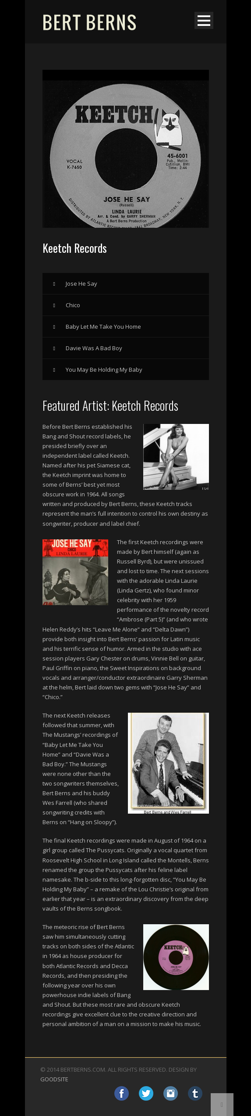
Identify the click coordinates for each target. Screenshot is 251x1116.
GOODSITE (54, 1079)
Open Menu (203, 20)
